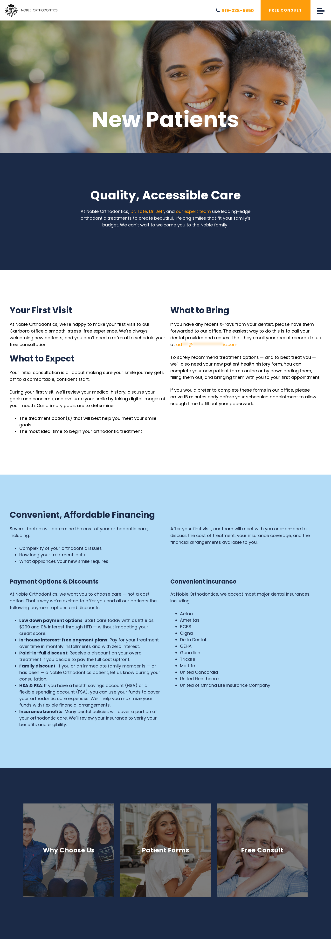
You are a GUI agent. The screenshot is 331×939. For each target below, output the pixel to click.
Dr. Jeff (156, 211)
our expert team (193, 211)
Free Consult (285, 10)
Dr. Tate (139, 211)
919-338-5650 (235, 10)
